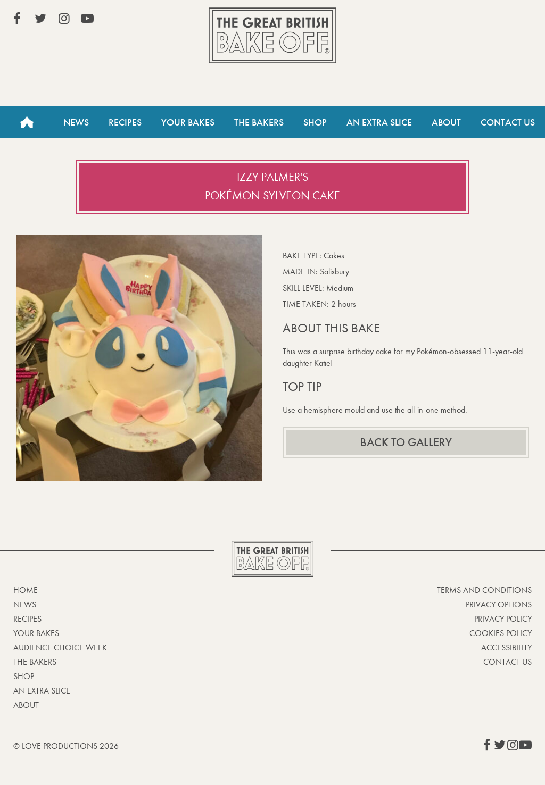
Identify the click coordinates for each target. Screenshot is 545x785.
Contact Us (508, 122)
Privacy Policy (503, 619)
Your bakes (36, 633)
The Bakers (259, 122)
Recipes (125, 122)
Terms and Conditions (484, 590)
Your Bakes (187, 122)
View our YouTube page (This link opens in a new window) (87, 18)
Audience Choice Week (60, 647)
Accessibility (506, 647)
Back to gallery (406, 442)
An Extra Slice (379, 122)
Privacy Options (499, 604)
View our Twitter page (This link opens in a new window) (40, 18)
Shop (315, 122)
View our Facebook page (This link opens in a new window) (17, 18)
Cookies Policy (500, 633)
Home (26, 122)
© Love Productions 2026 (66, 746)
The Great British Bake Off (272, 35)
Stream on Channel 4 (483, 20)
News (76, 122)
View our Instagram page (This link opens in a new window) (63, 18)
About (446, 122)
